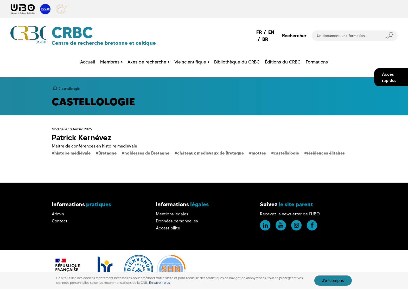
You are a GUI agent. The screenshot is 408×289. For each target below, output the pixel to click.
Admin (58, 213)
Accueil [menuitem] (87, 62)
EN (271, 32)
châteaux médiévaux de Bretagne (210, 153)
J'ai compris (333, 280)
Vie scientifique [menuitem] (190, 62)
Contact (59, 221)
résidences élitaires (326, 153)
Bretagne (107, 153)
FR (259, 32)
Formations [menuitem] (317, 62)
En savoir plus (159, 283)
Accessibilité (168, 228)
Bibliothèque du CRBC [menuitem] (237, 62)
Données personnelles (177, 221)
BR (265, 39)
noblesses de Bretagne (146, 153)
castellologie (286, 153)
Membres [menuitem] (109, 62)
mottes (259, 153)
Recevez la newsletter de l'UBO (290, 213)
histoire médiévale (72, 153)
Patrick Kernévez (81, 137)
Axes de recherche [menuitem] (147, 62)
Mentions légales (172, 213)
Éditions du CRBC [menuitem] (283, 62)
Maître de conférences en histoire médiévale (94, 146)
